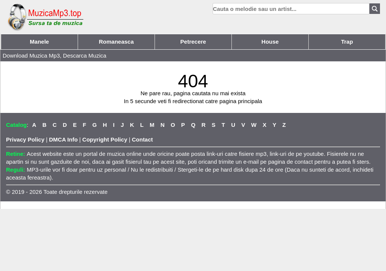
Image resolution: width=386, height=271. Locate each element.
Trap (347, 41)
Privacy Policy (25, 139)
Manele (39, 41)
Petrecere (193, 41)
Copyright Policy (104, 139)
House (270, 41)
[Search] (374, 8)
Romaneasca (116, 41)
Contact (142, 139)
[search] (291, 8)
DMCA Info (63, 139)
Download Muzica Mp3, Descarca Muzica (54, 55)
